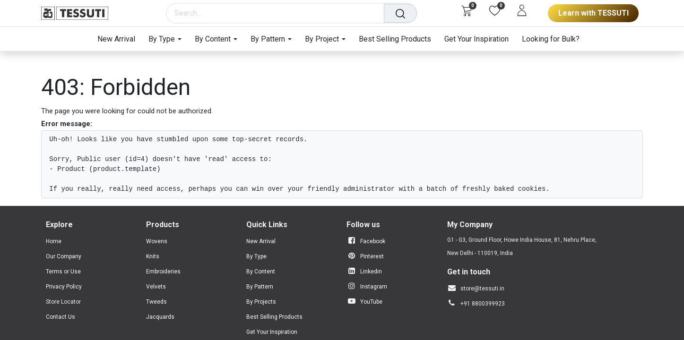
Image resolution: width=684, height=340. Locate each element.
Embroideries (163, 271)
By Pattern (259, 286)
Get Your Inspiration (271, 332)
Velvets (156, 286)
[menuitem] (119, 39)
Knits (152, 256)
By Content (260, 271)
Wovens (156, 241)
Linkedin (371, 271)
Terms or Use (63, 271)
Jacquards (160, 317)
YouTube (371, 301)
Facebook (372, 241)
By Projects (261, 301)
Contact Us (60, 317)
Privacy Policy (64, 286)
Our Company (63, 256)
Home (53, 241)
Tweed (155, 301)
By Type (256, 256)
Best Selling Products (274, 317)
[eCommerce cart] (466, 10)
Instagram (373, 286)
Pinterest (372, 256)
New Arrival (261, 241)
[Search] (401, 13)
